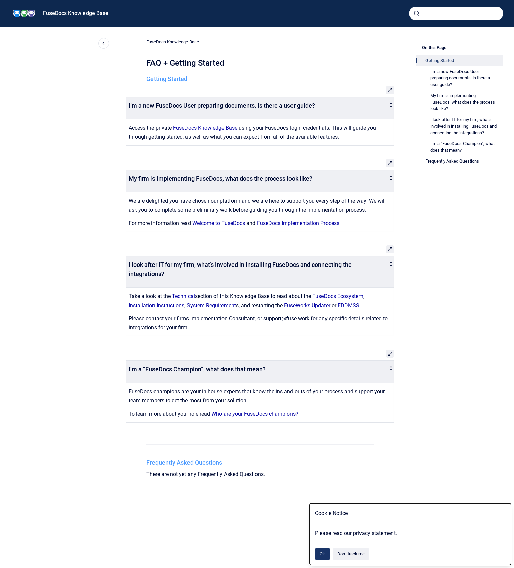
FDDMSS (348, 305)
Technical (183, 296)
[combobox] (456, 13)
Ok (322, 553)
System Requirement (211, 305)
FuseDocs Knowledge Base (75, 13)
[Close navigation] (103, 43)
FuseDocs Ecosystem (337, 296)
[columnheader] (260, 108)
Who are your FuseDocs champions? (254, 414)
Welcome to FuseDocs (218, 223)
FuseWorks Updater (307, 305)
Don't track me (351, 553)
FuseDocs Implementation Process (298, 223)
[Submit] (416, 13)
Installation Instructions (156, 305)
